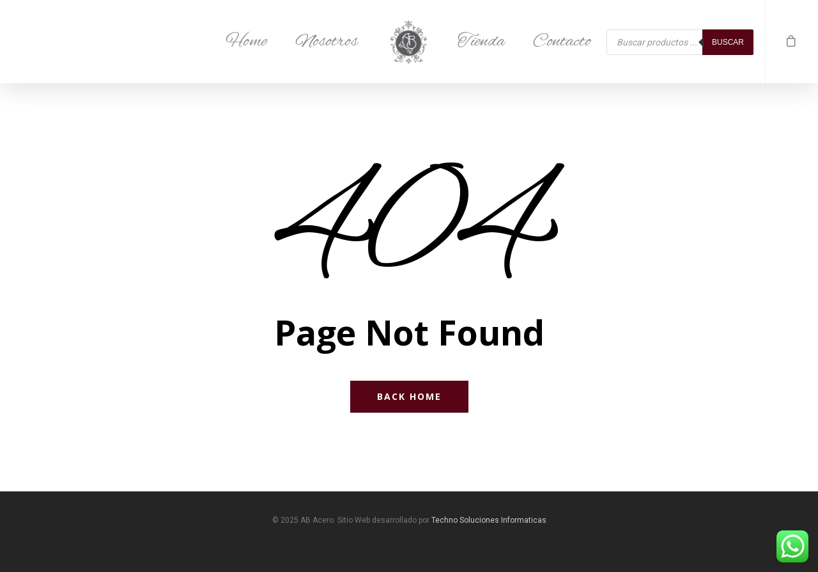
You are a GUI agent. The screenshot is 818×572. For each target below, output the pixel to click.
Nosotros (326, 41)
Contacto (562, 41)
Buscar (728, 42)
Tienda (481, 41)
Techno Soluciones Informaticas (488, 520)
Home (246, 41)
